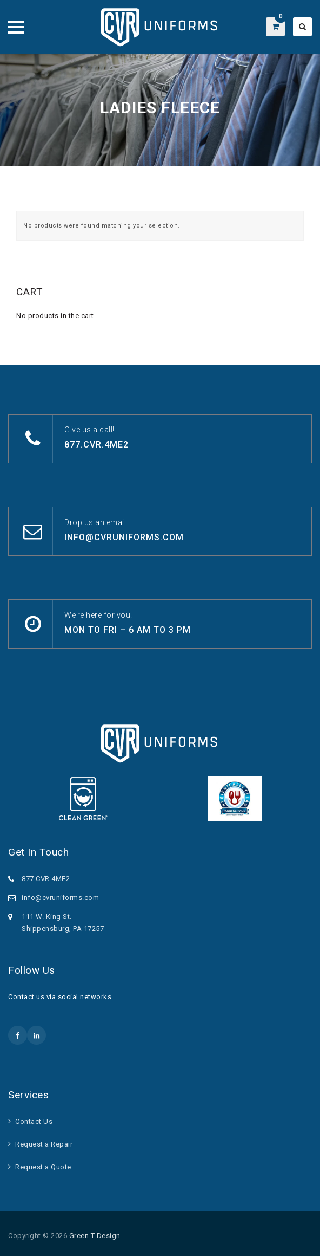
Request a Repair (43, 1144)
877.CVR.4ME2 (96, 444)
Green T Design (95, 1236)
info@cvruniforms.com (124, 537)
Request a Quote (43, 1167)
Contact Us (33, 1121)
